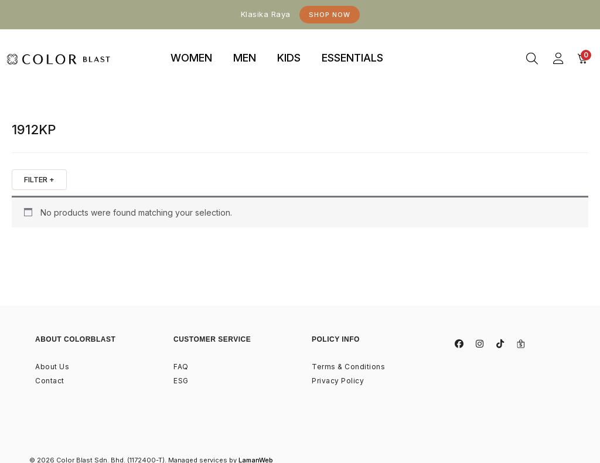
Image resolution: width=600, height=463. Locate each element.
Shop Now (329, 15)
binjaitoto (414, 45)
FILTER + (39, 179)
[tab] (191, 58)
